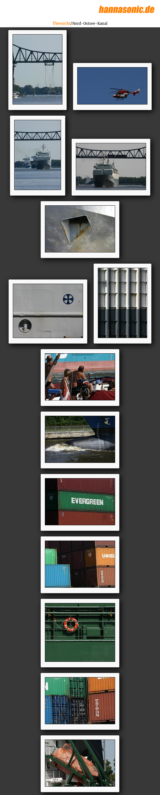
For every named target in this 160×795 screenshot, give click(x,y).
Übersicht (62, 23)
